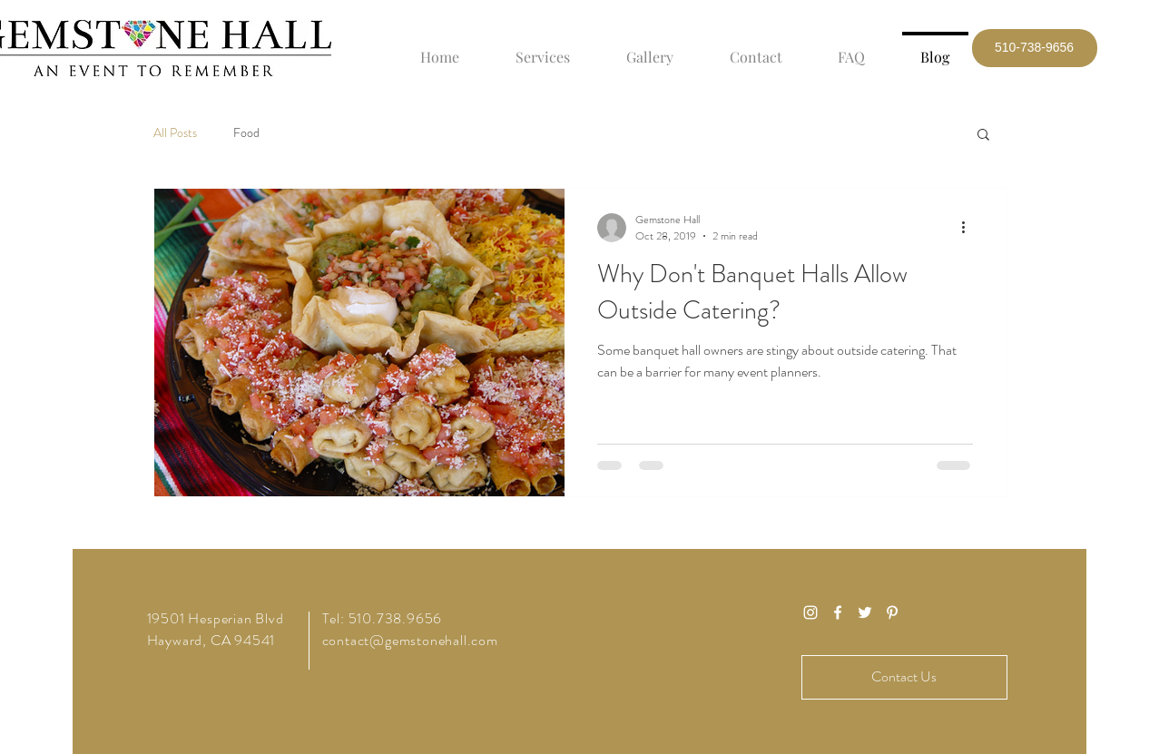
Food (246, 133)
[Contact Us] (904, 677)
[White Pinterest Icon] (892, 612)
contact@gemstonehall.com (410, 640)
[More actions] (970, 228)
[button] (1034, 48)
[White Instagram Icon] (810, 612)
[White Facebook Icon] (838, 612)
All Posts (175, 133)
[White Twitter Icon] (865, 612)
